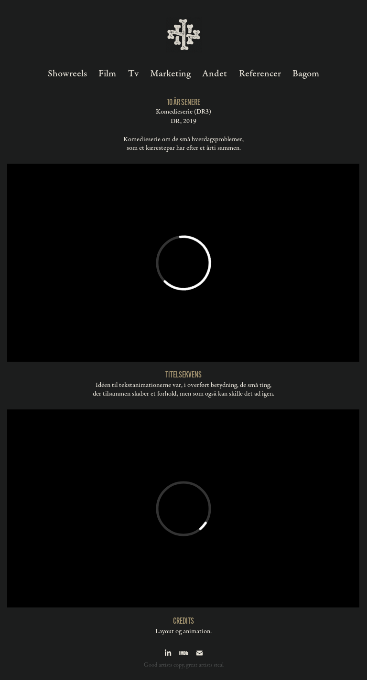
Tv (133, 74)
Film (107, 74)
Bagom (305, 74)
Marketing (170, 74)
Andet (214, 74)
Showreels (67, 74)
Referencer (260, 74)
